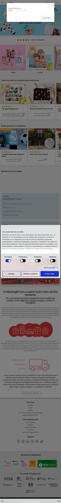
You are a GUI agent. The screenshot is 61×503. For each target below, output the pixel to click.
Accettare (47, 18)
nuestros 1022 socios (18, 235)
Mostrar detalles (49, 268)
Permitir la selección (30, 274)
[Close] (52, 5)
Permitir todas (49, 274)
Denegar (11, 274)
